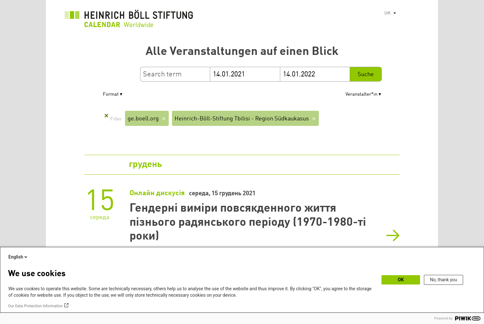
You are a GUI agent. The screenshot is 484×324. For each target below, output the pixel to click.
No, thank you (443, 279)
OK (401, 279)
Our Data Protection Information (35, 306)
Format (111, 94)
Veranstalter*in (361, 94)
